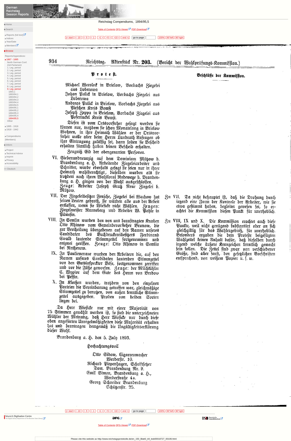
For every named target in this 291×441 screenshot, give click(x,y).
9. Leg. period (14, 89)
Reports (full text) (16, 35)
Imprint (9, 156)
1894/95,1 (13, 107)
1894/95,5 (13, 118)
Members (12, 45)
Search (9, 29)
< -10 (78, 37)
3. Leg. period (14, 73)
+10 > (116, 37)
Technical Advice (14, 153)
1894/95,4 (13, 115)
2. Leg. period (14, 70)
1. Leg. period (14, 67)
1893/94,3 (13, 99)
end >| (125, 37)
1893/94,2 (13, 97)
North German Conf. (17, 62)
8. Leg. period (14, 86)
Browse (9, 51)
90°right (179, 37)
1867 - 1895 (12, 59)
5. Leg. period (14, 78)
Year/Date (11, 41)
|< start (69, 37)
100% (161, 37)
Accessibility (12, 163)
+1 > (100, 37)
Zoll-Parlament (14, 65)
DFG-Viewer (123, 29)
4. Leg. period (14, 75)
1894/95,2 (13, 110)
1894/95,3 (13, 113)
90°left (170, 37)
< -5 (86, 37)
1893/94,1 (13, 94)
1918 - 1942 (12, 129)
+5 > (108, 37)
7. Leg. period (14, 83)
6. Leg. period (14, 81)
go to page (138, 37)
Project (9, 150)
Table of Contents (106, 29)
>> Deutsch (10, 169)
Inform (8, 145)
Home (8, 24)
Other (10, 121)
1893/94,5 (13, 105)
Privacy (10, 160)
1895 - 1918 (12, 126)
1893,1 (12, 91)
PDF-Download (141, 29)
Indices (9, 38)
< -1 (93, 37)
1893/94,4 (13, 102)
